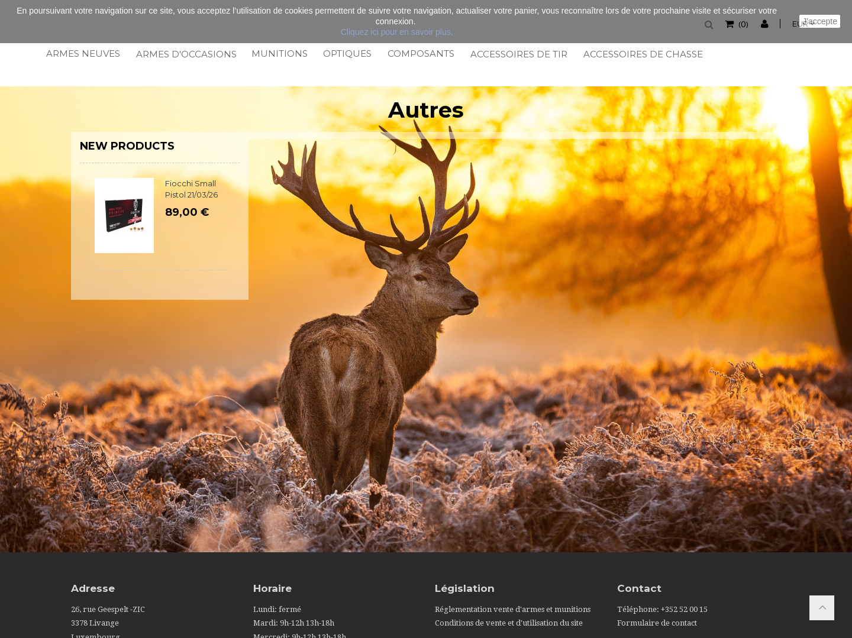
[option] (161, 229)
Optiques (346, 53)
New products (127, 146)
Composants (420, 53)
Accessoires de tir (518, 54)
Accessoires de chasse (642, 54)
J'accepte (819, 21)
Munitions (278, 53)
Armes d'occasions (185, 54)
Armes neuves (82, 53)
